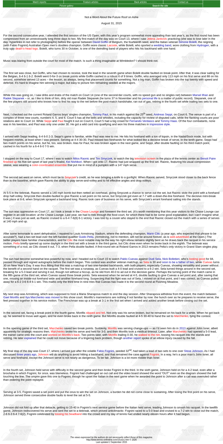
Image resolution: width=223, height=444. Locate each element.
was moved (52, 297)
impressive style (160, 124)
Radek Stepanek (13, 98)
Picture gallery (66, 6)
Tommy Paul (100, 114)
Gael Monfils (11, 297)
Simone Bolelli (188, 42)
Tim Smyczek (103, 158)
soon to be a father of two (178, 262)
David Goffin (100, 42)
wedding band (162, 45)
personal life (149, 98)
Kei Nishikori (74, 161)
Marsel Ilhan (200, 95)
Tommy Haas (168, 121)
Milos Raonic (81, 158)
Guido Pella (86, 236)
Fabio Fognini (105, 351)
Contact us (183, 2)
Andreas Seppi (163, 114)
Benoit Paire (208, 158)
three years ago (26, 354)
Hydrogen (203, 45)
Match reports (39, 2)
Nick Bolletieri (171, 259)
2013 (182, 328)
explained (30, 338)
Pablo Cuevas (129, 259)
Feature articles (91, 2)
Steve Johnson (193, 351)
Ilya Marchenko (34, 297)
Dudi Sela (155, 259)
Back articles (140, 2)
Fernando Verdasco (142, 121)
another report (132, 338)
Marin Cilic (153, 233)
